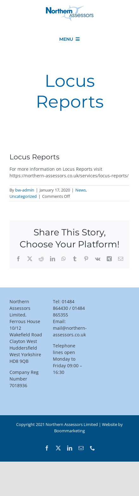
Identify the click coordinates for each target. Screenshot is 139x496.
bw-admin (24, 190)
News (80, 190)
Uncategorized (23, 196)
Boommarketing (69, 431)
